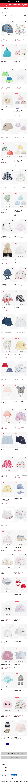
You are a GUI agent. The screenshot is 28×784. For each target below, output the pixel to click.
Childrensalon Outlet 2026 (12, 781)
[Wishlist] (23, 5)
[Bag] (26, 5)
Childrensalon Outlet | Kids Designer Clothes (14, 5)
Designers (5, 8)
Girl (19, 8)
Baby (13, 8)
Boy (24, 8)
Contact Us (4, 764)
